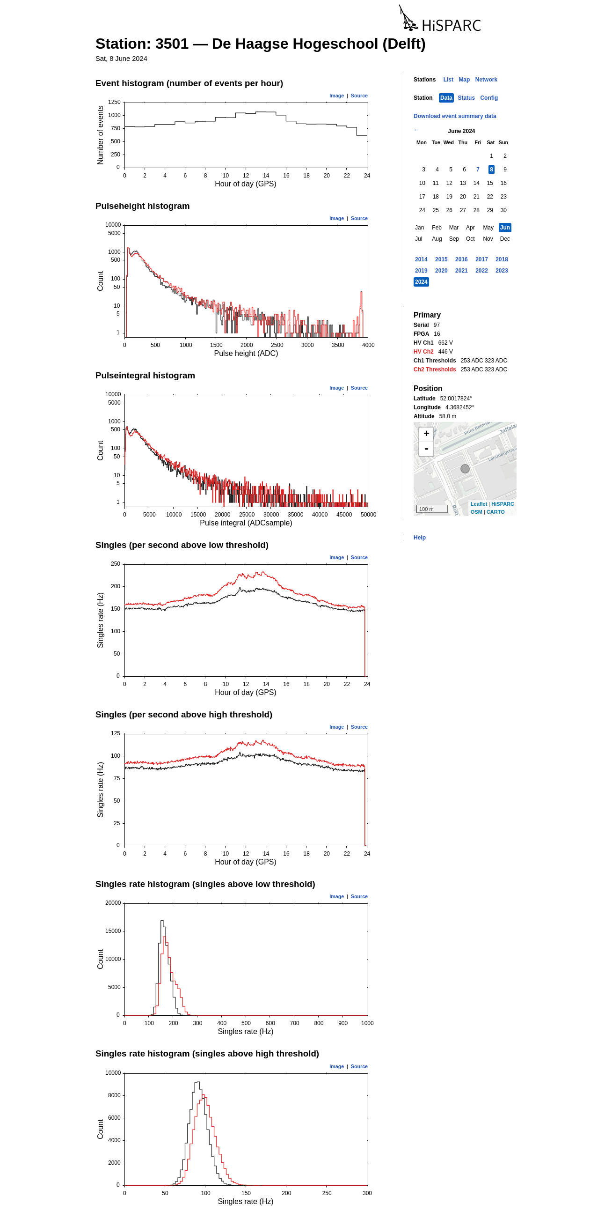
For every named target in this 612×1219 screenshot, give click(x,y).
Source (359, 95)
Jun (505, 227)
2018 (501, 259)
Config (489, 98)
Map (464, 79)
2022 (481, 270)
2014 (421, 259)
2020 (441, 270)
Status (466, 98)
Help (420, 537)
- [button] (426, 449)
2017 (481, 259)
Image (336, 95)
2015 (441, 259)
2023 (501, 270)
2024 (421, 282)
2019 (421, 270)
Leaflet (479, 504)
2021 (461, 270)
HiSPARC (502, 504)
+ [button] (426, 435)
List (448, 79)
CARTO (496, 512)
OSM (476, 512)
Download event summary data (455, 116)
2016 (461, 259)
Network (486, 79)
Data (446, 98)
